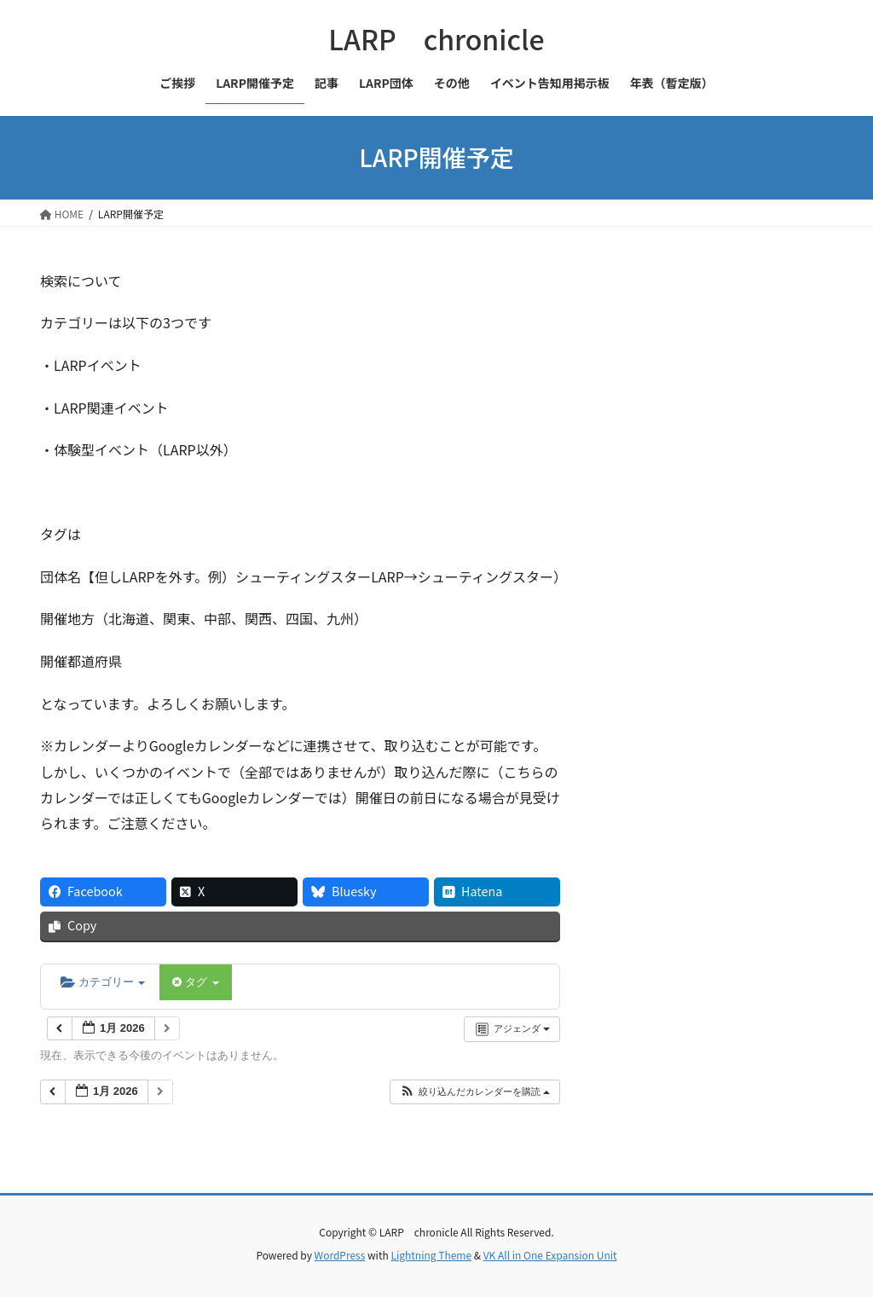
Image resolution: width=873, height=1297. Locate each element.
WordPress (340, 1255)
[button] (474, 1091)
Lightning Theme (430, 1255)
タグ (195, 982)
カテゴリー (103, 982)
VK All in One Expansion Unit (550, 1255)
